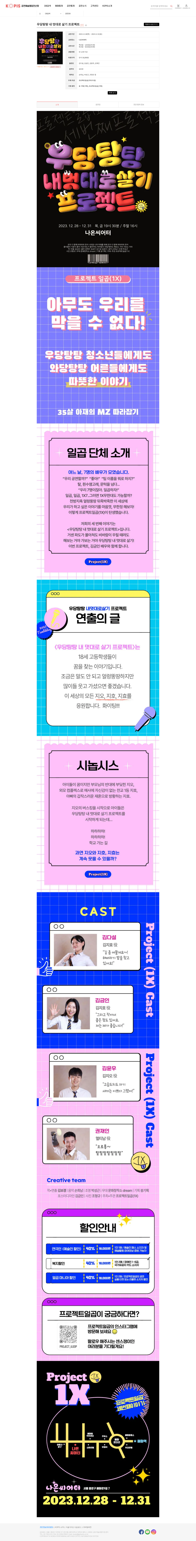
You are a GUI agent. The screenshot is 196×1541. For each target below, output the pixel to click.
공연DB (67, 14)
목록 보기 (112, 93)
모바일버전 (87, 1527)
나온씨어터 (82, 40)
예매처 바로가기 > (151, 24)
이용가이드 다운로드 (73, 1527)
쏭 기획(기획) (83, 86)
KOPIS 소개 (59, 1527)
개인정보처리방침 (46, 1527)
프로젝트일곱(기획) (95, 86)
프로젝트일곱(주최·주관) (87, 80)
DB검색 (47, 14)
